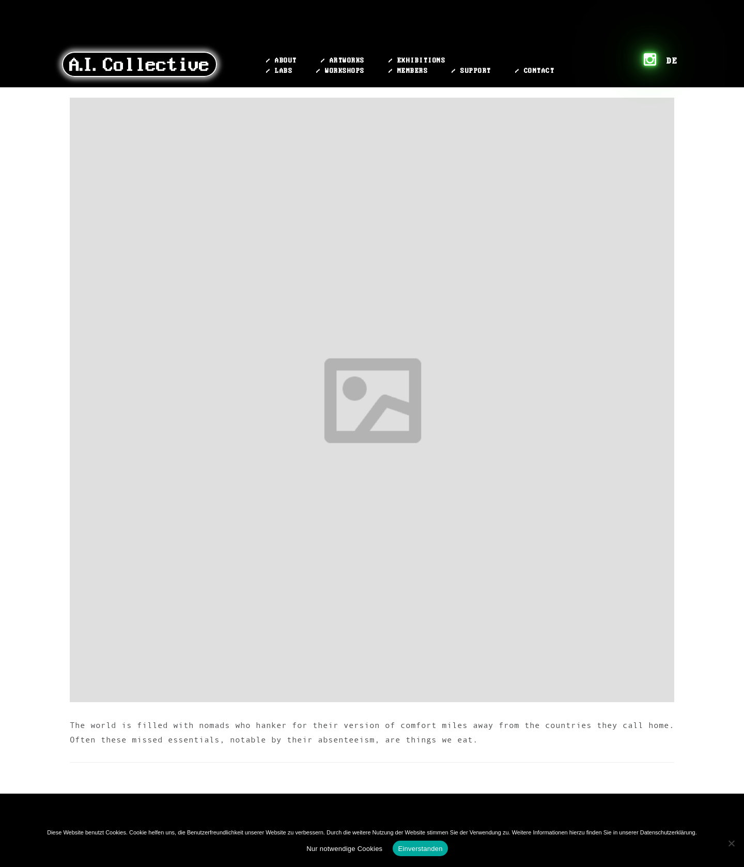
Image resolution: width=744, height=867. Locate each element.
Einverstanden (420, 849)
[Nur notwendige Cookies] (731, 843)
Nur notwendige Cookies (344, 849)
